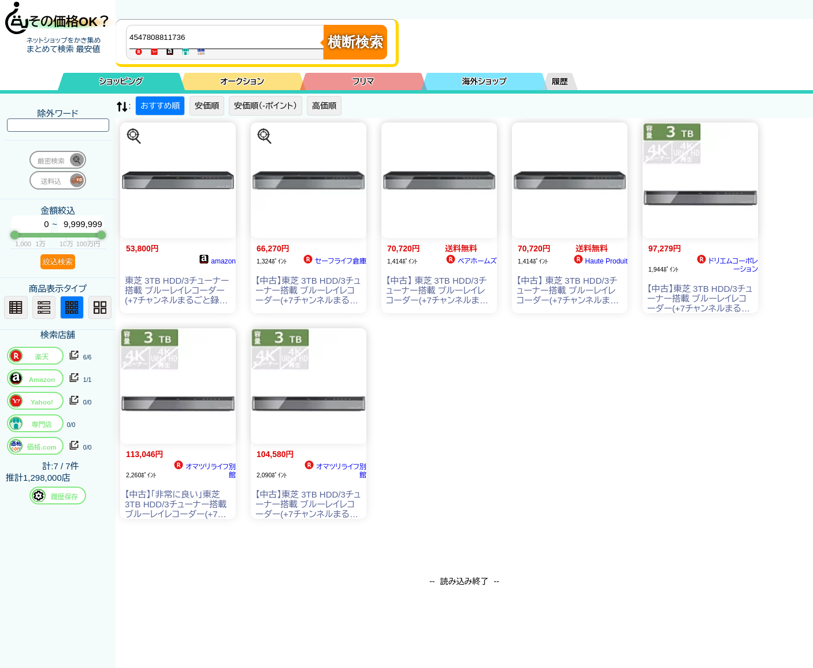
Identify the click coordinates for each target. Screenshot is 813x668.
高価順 (324, 105)
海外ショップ (484, 81)
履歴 (560, 81)
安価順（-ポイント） (265, 105)
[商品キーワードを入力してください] (228, 37)
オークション (242, 81)
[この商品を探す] (134, 136)
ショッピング (121, 81)
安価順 (207, 105)
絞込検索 (58, 261)
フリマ (363, 81)
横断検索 (355, 42)
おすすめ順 (160, 105)
